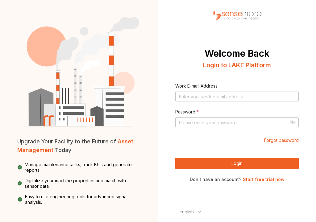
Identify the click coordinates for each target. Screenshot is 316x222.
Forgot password (281, 140)
